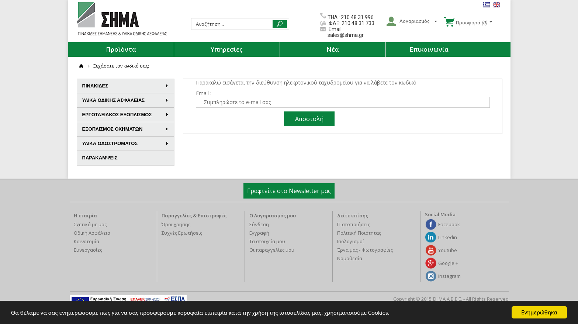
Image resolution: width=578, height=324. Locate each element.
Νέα (332, 49)
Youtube (447, 250)
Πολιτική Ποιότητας (359, 233)
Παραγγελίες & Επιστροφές (194, 215)
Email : (203, 93)
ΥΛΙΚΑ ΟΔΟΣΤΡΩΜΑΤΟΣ (125, 143)
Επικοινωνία (429, 49)
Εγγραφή (259, 233)
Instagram (449, 276)
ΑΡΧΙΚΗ (81, 65)
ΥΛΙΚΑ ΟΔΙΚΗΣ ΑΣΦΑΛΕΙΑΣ (125, 100)
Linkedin (447, 237)
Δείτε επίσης (352, 215)
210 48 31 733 (357, 23)
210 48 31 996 (357, 17)
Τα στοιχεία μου (267, 241)
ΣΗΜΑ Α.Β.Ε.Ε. (122, 19)
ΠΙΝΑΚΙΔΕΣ (125, 86)
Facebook (449, 224)
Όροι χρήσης (176, 224)
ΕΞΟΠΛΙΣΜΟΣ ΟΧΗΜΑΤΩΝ (125, 129)
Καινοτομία (86, 241)
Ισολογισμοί (350, 241)
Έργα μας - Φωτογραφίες (365, 250)
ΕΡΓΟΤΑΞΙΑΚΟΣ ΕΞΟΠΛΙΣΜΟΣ (125, 114)
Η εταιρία (85, 215)
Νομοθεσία (349, 258)
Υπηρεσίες (227, 49)
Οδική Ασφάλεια (92, 233)
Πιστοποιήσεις (353, 224)
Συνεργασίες (88, 250)
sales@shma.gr (346, 35)
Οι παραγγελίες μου (271, 250)
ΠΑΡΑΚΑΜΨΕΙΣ (100, 158)
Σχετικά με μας (90, 224)
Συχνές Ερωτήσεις (182, 233)
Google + (448, 263)
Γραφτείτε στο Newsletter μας (289, 191)
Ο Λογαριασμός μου (272, 215)
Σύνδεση (259, 224)
